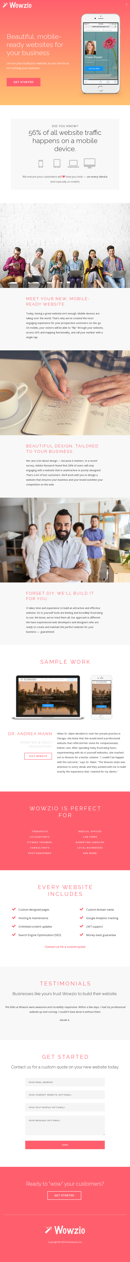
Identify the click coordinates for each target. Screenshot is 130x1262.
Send (65, 1145)
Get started (64, 1195)
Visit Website (38, 756)
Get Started (24, 82)
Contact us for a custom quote (65, 946)
